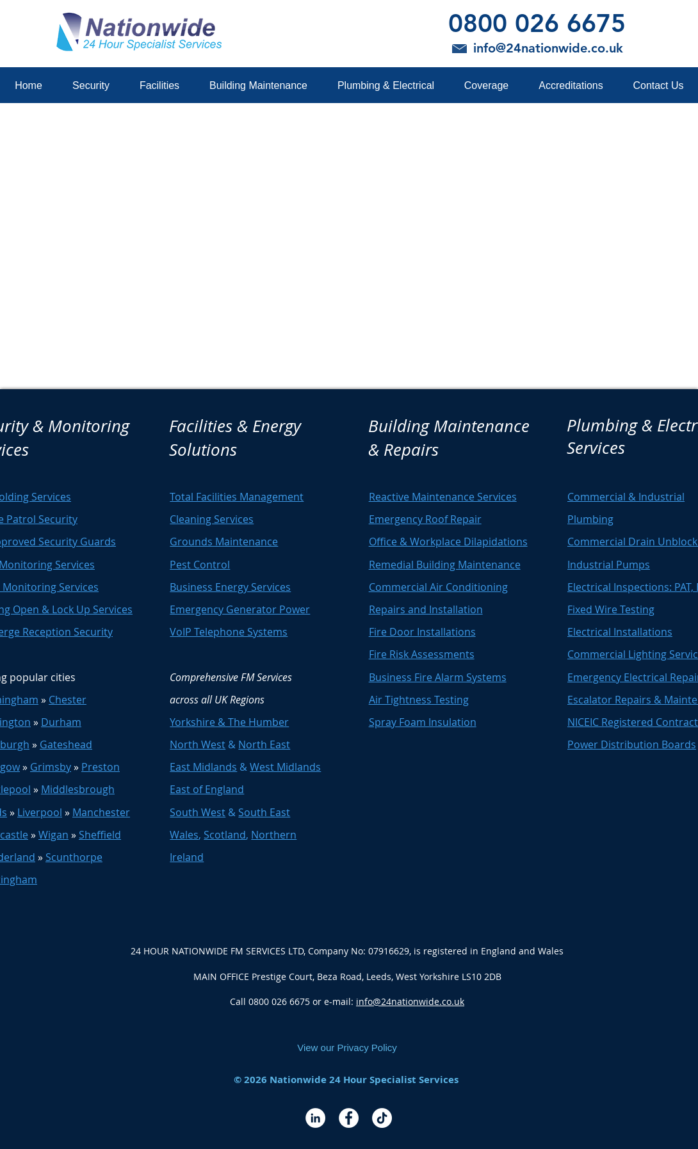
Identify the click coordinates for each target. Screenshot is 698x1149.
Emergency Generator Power (240, 609)
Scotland (225, 835)
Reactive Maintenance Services (443, 497)
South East (264, 812)
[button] (90, 85)
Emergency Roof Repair (425, 519)
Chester (67, 700)
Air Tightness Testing (419, 700)
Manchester (101, 812)
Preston (100, 767)
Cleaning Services (212, 519)
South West (197, 812)
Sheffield (100, 835)
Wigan (53, 835)
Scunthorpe (73, 857)
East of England (207, 789)
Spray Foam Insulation (422, 722)
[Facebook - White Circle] (349, 1118)
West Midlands (285, 767)
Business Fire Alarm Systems (438, 677)
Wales (184, 835)
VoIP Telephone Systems (229, 632)
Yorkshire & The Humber (229, 722)
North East (264, 744)
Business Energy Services (230, 587)
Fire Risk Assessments (422, 654)
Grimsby (50, 767)
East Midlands (203, 767)
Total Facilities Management (237, 497)
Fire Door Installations (422, 632)
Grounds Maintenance (224, 541)
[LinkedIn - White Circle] (315, 1118)
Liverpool (39, 812)
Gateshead (66, 744)
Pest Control (200, 565)
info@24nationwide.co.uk (410, 1001)
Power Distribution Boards (631, 744)
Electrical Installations (619, 632)
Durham (61, 722)
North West (197, 744)
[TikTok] (382, 1118)
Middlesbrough (78, 789)
